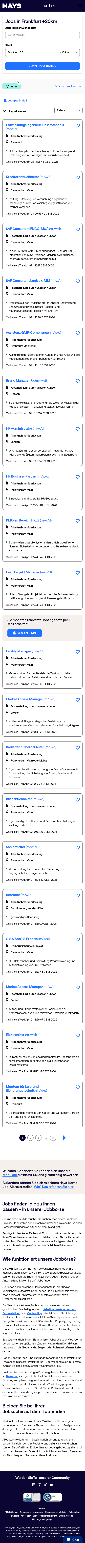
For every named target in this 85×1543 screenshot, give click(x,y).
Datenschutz (74, 1512)
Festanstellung (11, 1313)
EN (53, 5)
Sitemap (14, 1512)
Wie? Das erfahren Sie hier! (54, 1187)
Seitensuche (25, 1512)
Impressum (38, 1512)
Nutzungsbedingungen (42, 1519)
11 (53, 1137)
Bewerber (12, 1376)
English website (66, 1516)
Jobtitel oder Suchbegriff (20, 27)
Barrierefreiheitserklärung (45, 1516)
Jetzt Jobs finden (42, 66)
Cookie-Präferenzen (21, 1516)
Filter (13, 85)
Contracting (34, 1313)
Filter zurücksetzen (68, 86)
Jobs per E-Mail (15, 100)
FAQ (7, 1512)
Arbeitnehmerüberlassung (59, 1309)
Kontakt (42, 1508)
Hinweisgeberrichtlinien (56, 1512)
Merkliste (10, 1175)
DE (46, 5)
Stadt (8, 45)
